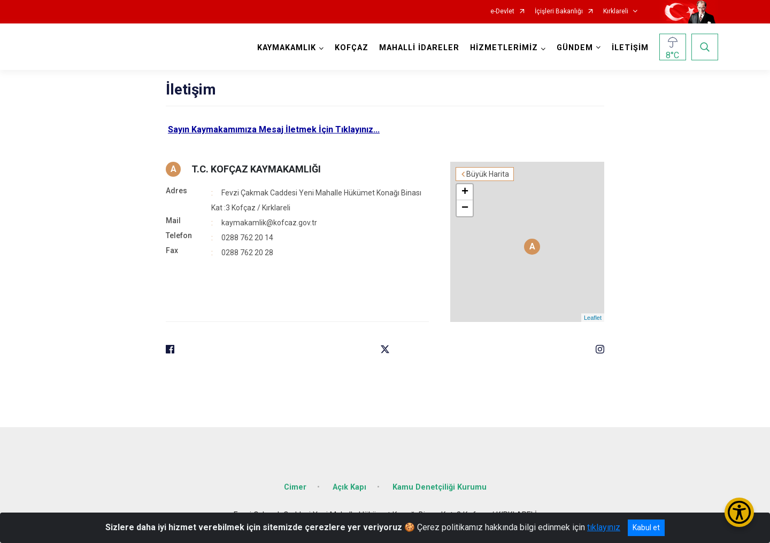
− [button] (464, 208)
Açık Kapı (349, 487)
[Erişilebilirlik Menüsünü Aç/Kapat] (739, 512)
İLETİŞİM (630, 47)
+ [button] (464, 192)
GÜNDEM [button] (575, 47)
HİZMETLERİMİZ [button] (504, 47)
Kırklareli (615, 11)
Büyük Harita (487, 174)
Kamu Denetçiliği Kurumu (439, 487)
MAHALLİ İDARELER (419, 47)
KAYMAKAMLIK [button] (286, 47)
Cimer (295, 487)
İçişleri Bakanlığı (559, 11)
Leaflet (593, 317)
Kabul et (646, 527)
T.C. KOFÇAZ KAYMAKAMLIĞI (256, 169)
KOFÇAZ (351, 47)
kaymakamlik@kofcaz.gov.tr (269, 222)
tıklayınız (603, 527)
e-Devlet (502, 11)
